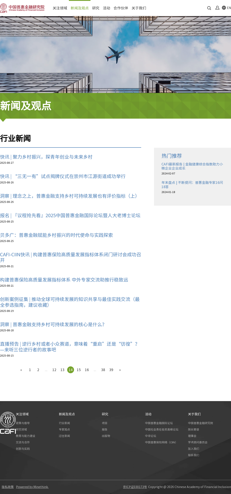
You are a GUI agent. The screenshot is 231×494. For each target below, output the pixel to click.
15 (79, 370)
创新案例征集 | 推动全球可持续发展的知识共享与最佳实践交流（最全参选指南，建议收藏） (70, 302)
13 (62, 370)
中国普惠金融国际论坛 (159, 423)
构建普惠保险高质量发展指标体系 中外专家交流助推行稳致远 (64, 279)
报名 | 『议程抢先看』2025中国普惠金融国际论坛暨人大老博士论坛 (70, 215)
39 (111, 370)
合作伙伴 (121, 8)
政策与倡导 (23, 423)
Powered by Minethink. (32, 486)
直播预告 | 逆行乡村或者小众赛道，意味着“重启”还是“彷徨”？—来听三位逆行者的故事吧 (70, 347)
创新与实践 (23, 448)
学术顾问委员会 (197, 442)
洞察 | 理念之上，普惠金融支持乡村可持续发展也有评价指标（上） (70, 196)
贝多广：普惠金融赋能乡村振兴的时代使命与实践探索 (56, 235)
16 (87, 370)
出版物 (106, 436)
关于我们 (139, 8)
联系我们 (193, 455)
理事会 (192, 436)
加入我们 (193, 448)
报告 (104, 429)
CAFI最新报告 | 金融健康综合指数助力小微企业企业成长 (192, 166)
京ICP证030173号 (135, 486)
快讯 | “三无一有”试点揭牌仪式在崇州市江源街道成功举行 (63, 176)
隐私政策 (8, 486)
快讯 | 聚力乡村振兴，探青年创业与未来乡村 (46, 157)
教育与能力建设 (25, 436)
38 (103, 370)
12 (54, 370)
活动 (106, 8)
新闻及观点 (80, 8)
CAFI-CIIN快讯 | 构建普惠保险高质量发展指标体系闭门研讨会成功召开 (70, 257)
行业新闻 (64, 423)
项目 (104, 423)
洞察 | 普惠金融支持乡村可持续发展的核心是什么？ (53, 324)
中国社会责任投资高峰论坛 (161, 429)
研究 (95, 8)
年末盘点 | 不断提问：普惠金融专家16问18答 (192, 184)
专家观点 (64, 429)
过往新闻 (64, 436)
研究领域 (21, 429)
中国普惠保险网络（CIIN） (161, 442)
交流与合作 (23, 442)
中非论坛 (150, 436)
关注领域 (60, 8)
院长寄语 (193, 429)
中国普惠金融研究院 (200, 423)
